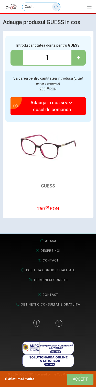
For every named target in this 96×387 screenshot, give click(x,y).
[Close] (80, 379)
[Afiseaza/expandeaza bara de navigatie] (89, 7)
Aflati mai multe (21, 379)
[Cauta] (41, 7)
